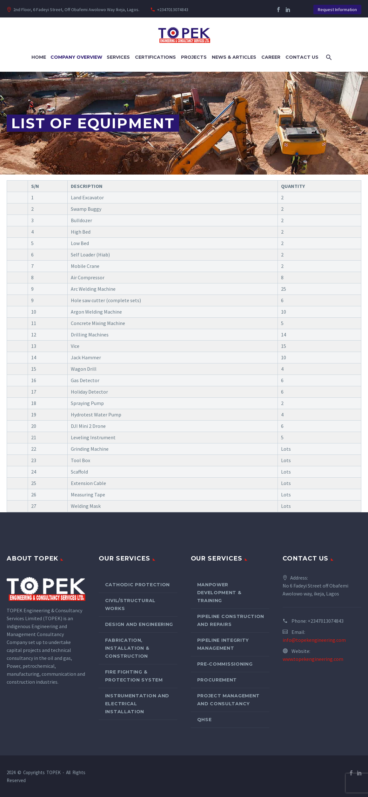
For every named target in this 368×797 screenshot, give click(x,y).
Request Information (337, 9)
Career (270, 57)
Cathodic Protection (137, 585)
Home (38, 57)
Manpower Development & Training (219, 592)
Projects (194, 57)
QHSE (204, 719)
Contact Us (301, 57)
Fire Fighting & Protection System (134, 676)
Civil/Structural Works (130, 604)
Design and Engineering (139, 624)
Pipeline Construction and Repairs (230, 620)
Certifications (155, 57)
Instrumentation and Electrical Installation (137, 703)
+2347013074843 (172, 9)
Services (118, 57)
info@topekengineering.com (314, 640)
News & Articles (234, 57)
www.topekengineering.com (313, 659)
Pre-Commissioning (225, 664)
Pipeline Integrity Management (223, 644)
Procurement (217, 680)
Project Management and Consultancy (228, 700)
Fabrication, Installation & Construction (127, 648)
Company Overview (76, 57)
